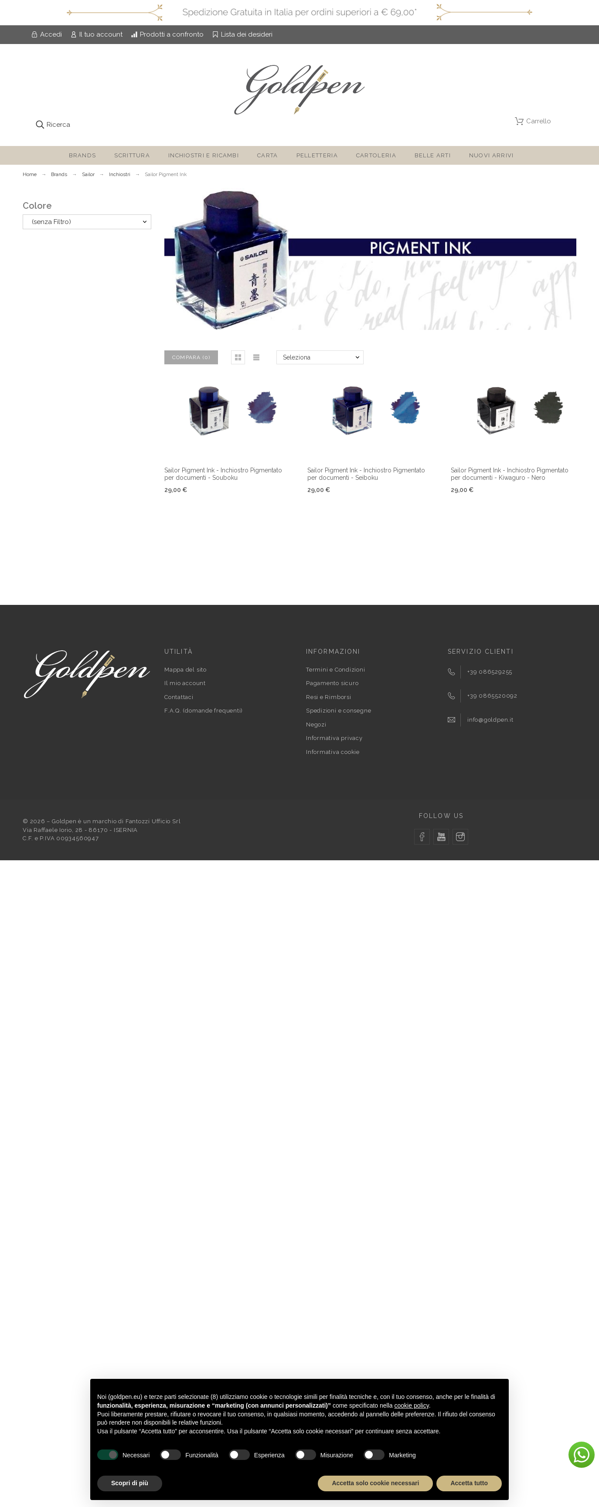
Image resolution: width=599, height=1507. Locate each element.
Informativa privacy (334, 738)
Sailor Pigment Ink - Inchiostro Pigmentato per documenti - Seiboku (366, 474)
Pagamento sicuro (332, 683)
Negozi (316, 724)
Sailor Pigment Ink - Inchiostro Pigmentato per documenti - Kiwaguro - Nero (509, 474)
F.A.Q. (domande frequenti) (203, 710)
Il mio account (185, 683)
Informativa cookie (333, 752)
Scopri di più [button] (129, 1483)
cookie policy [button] (412, 1405)
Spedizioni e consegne (338, 710)
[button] (238, 357)
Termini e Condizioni (335, 669)
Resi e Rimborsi (328, 697)
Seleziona (296, 357)
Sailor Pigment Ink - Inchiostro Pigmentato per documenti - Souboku (223, 474)
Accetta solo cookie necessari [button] (375, 1483)
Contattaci (179, 697)
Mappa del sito (185, 669)
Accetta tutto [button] (469, 1483)
